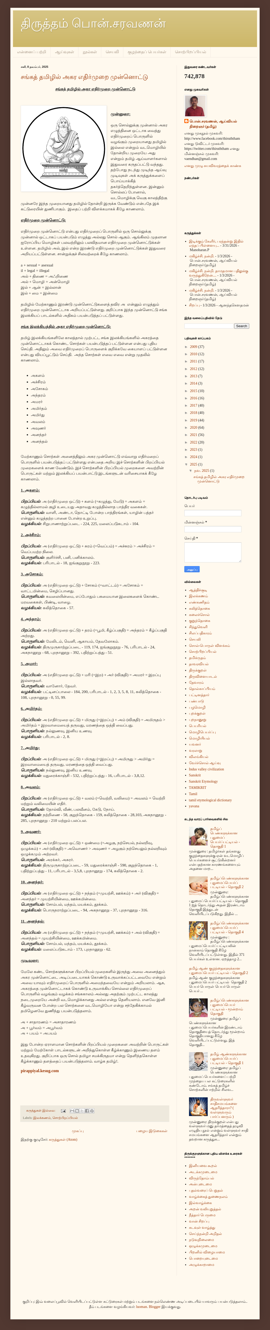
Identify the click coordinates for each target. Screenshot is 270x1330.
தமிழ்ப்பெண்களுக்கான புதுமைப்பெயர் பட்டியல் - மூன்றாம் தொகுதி (229, 1006)
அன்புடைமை (200, 1184)
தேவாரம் (196, 682)
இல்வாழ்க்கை (200, 1203)
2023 (194, 450)
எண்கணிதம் (199, 602)
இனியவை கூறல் (203, 1166)
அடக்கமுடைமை (203, 1172)
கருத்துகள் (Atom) (63, 1139)
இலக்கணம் (42, 1118)
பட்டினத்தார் (199, 695)
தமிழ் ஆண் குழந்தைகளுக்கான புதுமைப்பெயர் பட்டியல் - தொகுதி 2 (218, 970)
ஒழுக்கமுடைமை (203, 1246)
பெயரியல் (197, 726)
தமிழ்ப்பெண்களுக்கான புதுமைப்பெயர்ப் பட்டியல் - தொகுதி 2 (229, 882)
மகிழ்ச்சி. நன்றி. (201, 256)
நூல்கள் (90, 52)
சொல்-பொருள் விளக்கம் (209, 646)
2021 (194, 435)
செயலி (112, 52)
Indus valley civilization (206, 769)
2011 (194, 361)
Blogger (154, 1307)
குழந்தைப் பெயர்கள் (147, 52)
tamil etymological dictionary (210, 800)
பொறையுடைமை (203, 1258)
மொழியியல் (199, 738)
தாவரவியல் (199, 664)
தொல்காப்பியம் (202, 689)
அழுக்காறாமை (201, 1265)
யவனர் (195, 744)
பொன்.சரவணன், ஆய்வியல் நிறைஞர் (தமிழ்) (213, 124)
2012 (194, 369)
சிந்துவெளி (198, 627)
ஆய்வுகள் (64, 52)
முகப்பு (78, 1131)
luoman (141, 1307)
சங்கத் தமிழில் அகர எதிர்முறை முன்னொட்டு (84, 76)
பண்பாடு (196, 701)
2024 (194, 457)
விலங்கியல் (198, 757)
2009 (194, 347)
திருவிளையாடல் (203, 677)
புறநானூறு (197, 720)
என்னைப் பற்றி (31, 52)
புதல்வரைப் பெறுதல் (206, 1190)
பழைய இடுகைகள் (152, 1131)
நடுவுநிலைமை (201, 1240)
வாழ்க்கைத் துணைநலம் (208, 1197)
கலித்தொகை (199, 608)
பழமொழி (197, 707)
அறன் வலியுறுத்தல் (205, 1209)
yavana (194, 806)
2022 (194, 442)
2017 (194, 405)
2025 (194, 464)
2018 (194, 413)
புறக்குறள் (197, 713)
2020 (194, 427)
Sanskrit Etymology (203, 781)
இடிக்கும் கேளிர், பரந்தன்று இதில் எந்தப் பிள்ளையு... (216, 243)
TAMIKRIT (197, 788)
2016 (194, 398)
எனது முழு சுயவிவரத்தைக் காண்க (212, 166)
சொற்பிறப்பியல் (190, 52)
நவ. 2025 (202, 471)
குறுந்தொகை (199, 621)
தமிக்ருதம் (197, 658)
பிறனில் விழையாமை (207, 1252)
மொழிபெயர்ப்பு (202, 732)
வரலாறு (195, 751)
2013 (194, 376)
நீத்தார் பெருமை (202, 1215)
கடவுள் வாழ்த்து (202, 1228)
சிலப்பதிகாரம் (200, 633)
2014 (194, 383)
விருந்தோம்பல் (201, 1178)
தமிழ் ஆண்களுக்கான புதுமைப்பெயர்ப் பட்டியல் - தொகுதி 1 (228, 1058)
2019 (194, 420)
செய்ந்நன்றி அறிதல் (205, 1234)
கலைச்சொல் (199, 615)
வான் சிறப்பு (199, 1221)
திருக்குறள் (198, 670)
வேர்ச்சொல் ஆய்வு (205, 763)
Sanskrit (195, 775)
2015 (194, 391)
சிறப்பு (194, 305)
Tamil (193, 794)
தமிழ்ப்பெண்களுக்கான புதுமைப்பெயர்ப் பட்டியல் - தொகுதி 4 (229, 927)
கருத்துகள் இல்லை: (41, 1110)
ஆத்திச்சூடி (198, 590)
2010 (194, 354)
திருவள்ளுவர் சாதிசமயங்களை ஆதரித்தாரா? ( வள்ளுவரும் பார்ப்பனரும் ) (223, 1108)
